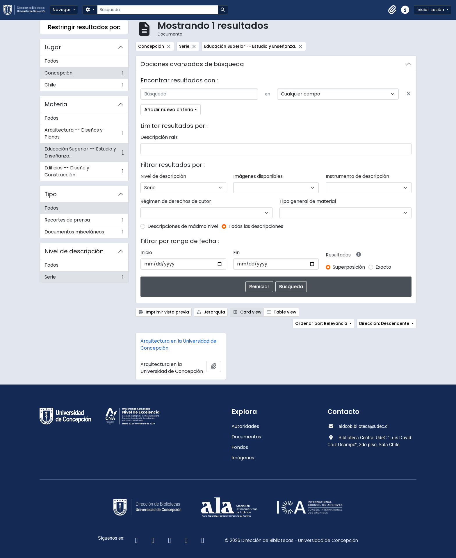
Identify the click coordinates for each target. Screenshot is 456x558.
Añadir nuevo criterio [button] (168, 109)
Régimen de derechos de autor (175, 201)
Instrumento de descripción (357, 176)
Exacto (383, 267)
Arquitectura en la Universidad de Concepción (178, 344)
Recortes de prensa (84, 221)
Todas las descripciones (256, 226)
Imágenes (242, 457)
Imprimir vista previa (163, 312)
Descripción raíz (159, 137)
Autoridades (245, 426)
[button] (392, 9)
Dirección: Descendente (384, 323)
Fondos (239, 447)
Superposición (349, 267)
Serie (84, 278)
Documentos (246, 436)
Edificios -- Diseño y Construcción (84, 171)
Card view (247, 312)
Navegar (62, 10)
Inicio (146, 252)
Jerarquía (211, 312)
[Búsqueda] (157, 9)
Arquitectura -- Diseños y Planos (84, 133)
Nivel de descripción (74, 251)
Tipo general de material (307, 201)
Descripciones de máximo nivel (182, 226)
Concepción (84, 74)
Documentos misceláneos (84, 233)
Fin (236, 252)
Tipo (50, 194)
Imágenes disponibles (258, 176)
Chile (84, 86)
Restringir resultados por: (84, 27)
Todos (51, 61)
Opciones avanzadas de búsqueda (192, 64)
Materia (55, 104)
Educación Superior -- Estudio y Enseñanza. (84, 152)
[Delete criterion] (409, 94)
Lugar (52, 47)
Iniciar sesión (430, 10)
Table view (281, 312)
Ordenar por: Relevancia (321, 323)
